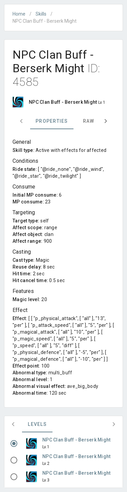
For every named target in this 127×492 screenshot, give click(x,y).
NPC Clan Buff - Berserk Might (76, 439)
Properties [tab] (52, 121)
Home (19, 14)
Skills (41, 14)
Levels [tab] (37, 424)
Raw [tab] (88, 121)
